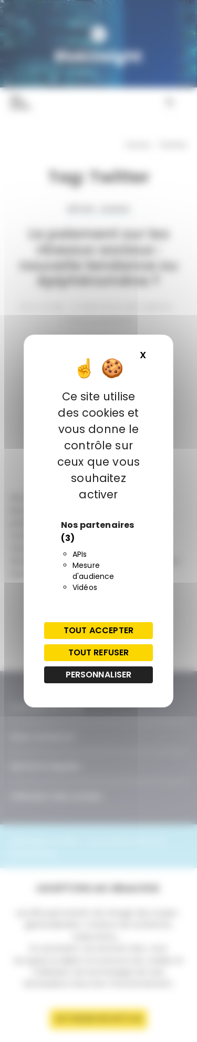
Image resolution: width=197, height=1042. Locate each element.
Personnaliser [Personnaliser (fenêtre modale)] (99, 675)
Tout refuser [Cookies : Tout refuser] (98, 652)
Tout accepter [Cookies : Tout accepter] (98, 630)
